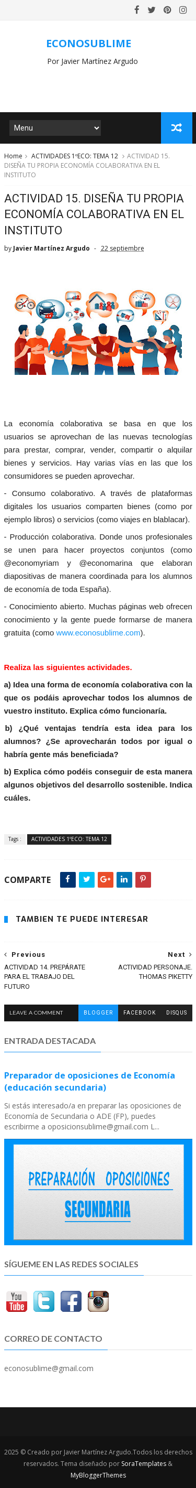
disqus (176, 1013)
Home (13, 156)
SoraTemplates (143, 1463)
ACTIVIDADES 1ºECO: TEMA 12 (74, 156)
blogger (98, 1013)
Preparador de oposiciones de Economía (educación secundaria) (89, 1081)
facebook (139, 1013)
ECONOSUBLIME (88, 43)
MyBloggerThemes (98, 1475)
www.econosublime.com (98, 632)
